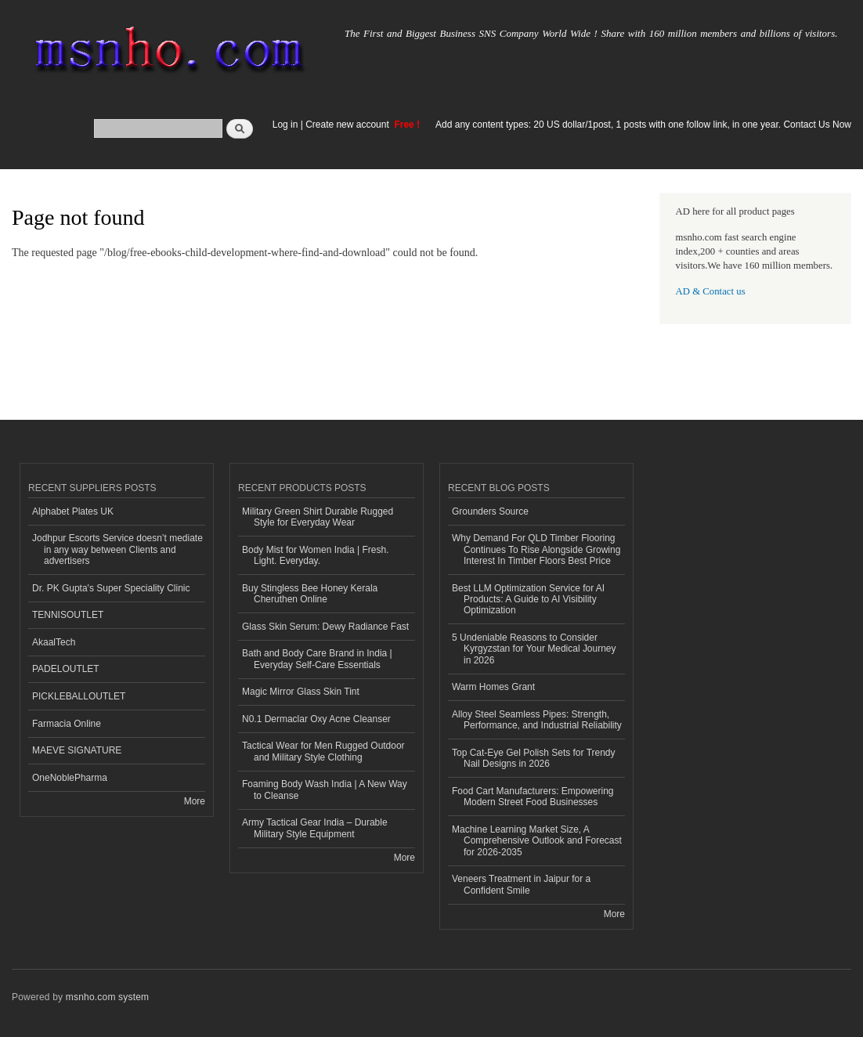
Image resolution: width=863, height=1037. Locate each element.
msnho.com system (107, 997)
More (194, 801)
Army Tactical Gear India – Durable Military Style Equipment (315, 828)
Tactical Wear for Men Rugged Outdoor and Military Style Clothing (323, 751)
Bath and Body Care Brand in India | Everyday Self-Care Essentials (317, 659)
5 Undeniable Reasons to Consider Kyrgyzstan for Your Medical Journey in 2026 (534, 649)
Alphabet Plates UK (73, 511)
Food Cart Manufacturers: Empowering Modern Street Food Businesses (533, 797)
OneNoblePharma (69, 777)
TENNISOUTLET (67, 614)
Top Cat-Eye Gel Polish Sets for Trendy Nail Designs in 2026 (534, 758)
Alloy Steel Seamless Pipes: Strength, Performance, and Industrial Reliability (537, 720)
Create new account (348, 124)
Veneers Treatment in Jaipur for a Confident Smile (521, 884)
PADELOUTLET (65, 668)
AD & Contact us (711, 291)
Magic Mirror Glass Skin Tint (300, 691)
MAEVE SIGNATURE (76, 750)
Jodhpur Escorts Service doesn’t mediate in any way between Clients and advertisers (117, 549)
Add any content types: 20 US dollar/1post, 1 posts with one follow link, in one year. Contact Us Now (643, 124)
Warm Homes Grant (493, 686)
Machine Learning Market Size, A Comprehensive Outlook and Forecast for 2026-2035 (537, 841)
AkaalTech (53, 642)
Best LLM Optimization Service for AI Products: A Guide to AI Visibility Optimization (528, 599)
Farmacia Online (66, 723)
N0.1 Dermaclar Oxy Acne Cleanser (316, 719)
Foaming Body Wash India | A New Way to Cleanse (324, 789)
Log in (285, 124)
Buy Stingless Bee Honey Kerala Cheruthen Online (309, 594)
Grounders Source (490, 511)
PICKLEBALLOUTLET (78, 696)
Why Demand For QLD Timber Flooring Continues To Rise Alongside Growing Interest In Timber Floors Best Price (536, 549)
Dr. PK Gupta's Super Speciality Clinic (111, 588)
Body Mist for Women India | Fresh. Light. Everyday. (315, 555)
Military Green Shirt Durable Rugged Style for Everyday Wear (317, 517)
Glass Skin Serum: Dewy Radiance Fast (325, 626)
